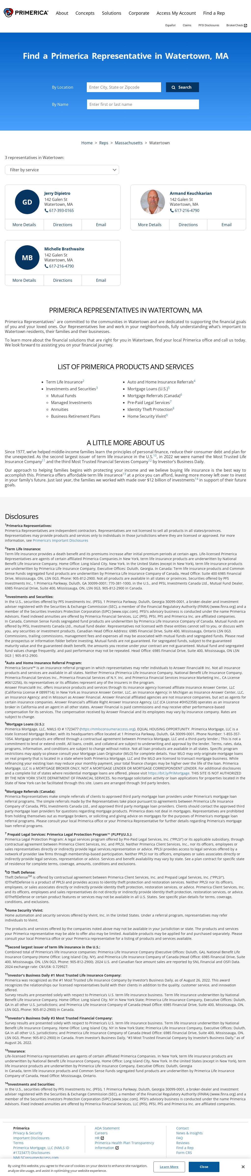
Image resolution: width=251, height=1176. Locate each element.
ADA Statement (107, 1128)
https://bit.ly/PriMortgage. (169, 773)
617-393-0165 (61, 210)
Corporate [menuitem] (139, 13)
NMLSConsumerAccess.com (36, 1157)
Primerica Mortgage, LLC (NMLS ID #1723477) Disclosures (41, 1150)
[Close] (243, 1166)
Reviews (182, 1142)
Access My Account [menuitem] (176, 13)
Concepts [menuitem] (85, 13)
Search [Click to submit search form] (185, 87)
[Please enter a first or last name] (143, 104)
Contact (182, 1128)
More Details (24, 224)
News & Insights (189, 1133)
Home (87, 143)
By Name (60, 104)
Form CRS (184, 1152)
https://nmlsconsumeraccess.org (107, 729)
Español (170, 25)
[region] (125, 1167)
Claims (187, 25)
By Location (62, 87)
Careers (101, 1133)
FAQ (179, 1138)
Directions (62, 224)
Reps (103, 143)
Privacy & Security (27, 1133)
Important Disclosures (31, 1138)
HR (99, 1138)
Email (101, 224)
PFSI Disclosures (209, 25)
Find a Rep (185, 1147)
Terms (18, 1142)
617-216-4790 (187, 210)
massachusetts (129, 143)
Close (204, 1166)
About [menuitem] (62, 13)
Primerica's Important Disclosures (60, 540)
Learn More (169, 1166)
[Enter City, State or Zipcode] (124, 87)
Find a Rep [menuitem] (214, 13)
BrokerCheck (236, 25)
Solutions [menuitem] (111, 13)
